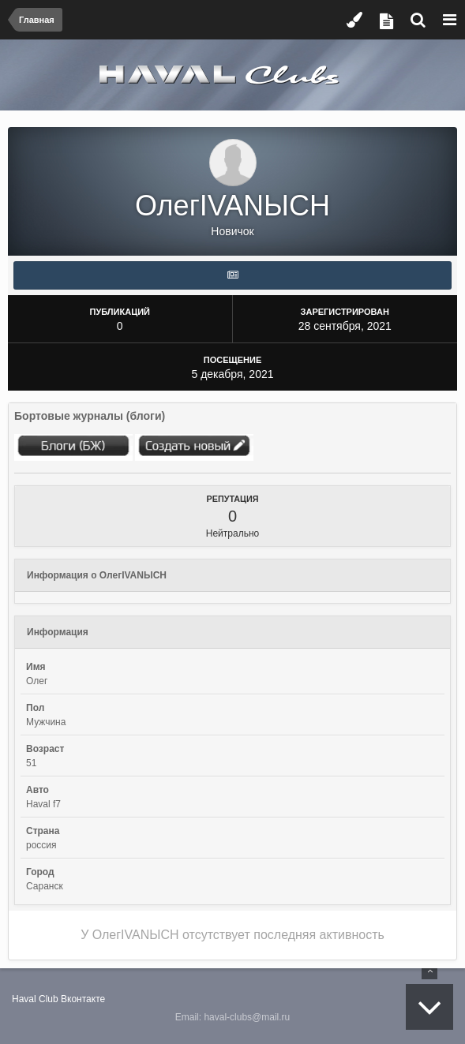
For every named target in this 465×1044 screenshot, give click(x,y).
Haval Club (35, 999)
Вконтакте (83, 999)
